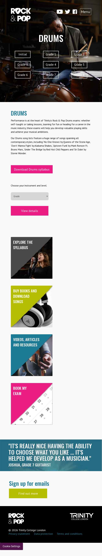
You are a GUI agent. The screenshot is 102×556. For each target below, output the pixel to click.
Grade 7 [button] (51, 75)
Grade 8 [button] (79, 75)
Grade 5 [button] (79, 65)
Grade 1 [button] (51, 54)
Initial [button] (23, 54)
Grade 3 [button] (22, 65)
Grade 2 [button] (79, 54)
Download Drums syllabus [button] (32, 169)
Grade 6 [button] (22, 75)
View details (29, 211)
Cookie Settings (11, 546)
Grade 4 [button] (51, 65)
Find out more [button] (28, 493)
